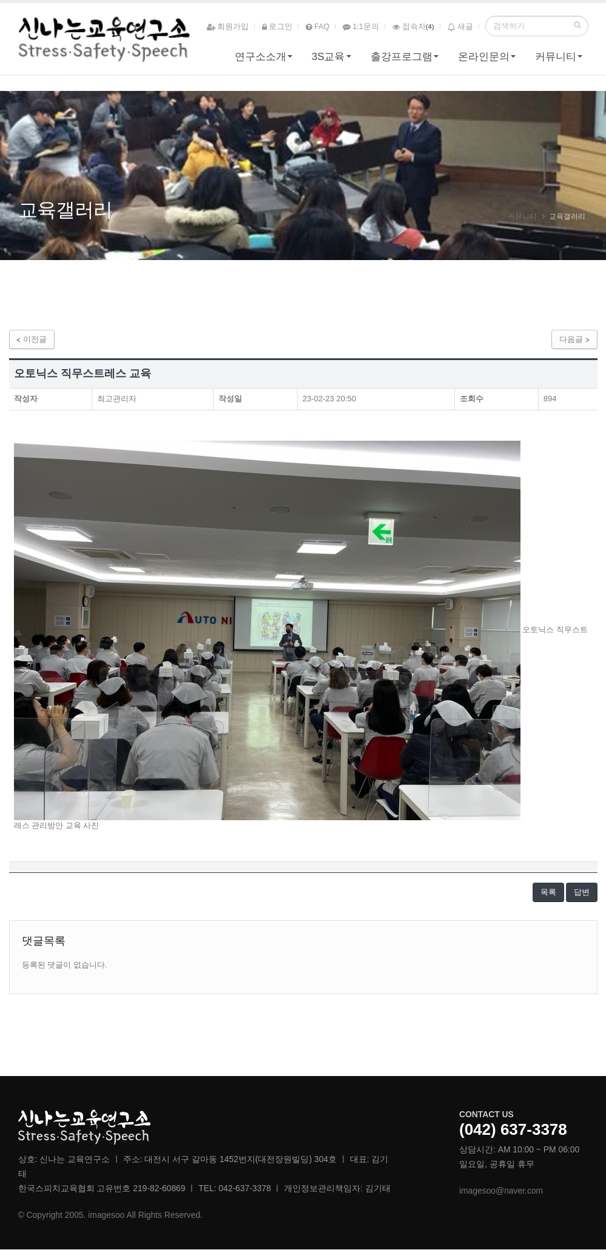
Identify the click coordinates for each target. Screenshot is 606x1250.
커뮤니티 (555, 58)
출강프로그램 (402, 58)
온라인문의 (484, 58)
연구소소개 (260, 58)
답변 (582, 892)
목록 (548, 892)
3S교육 (328, 58)
